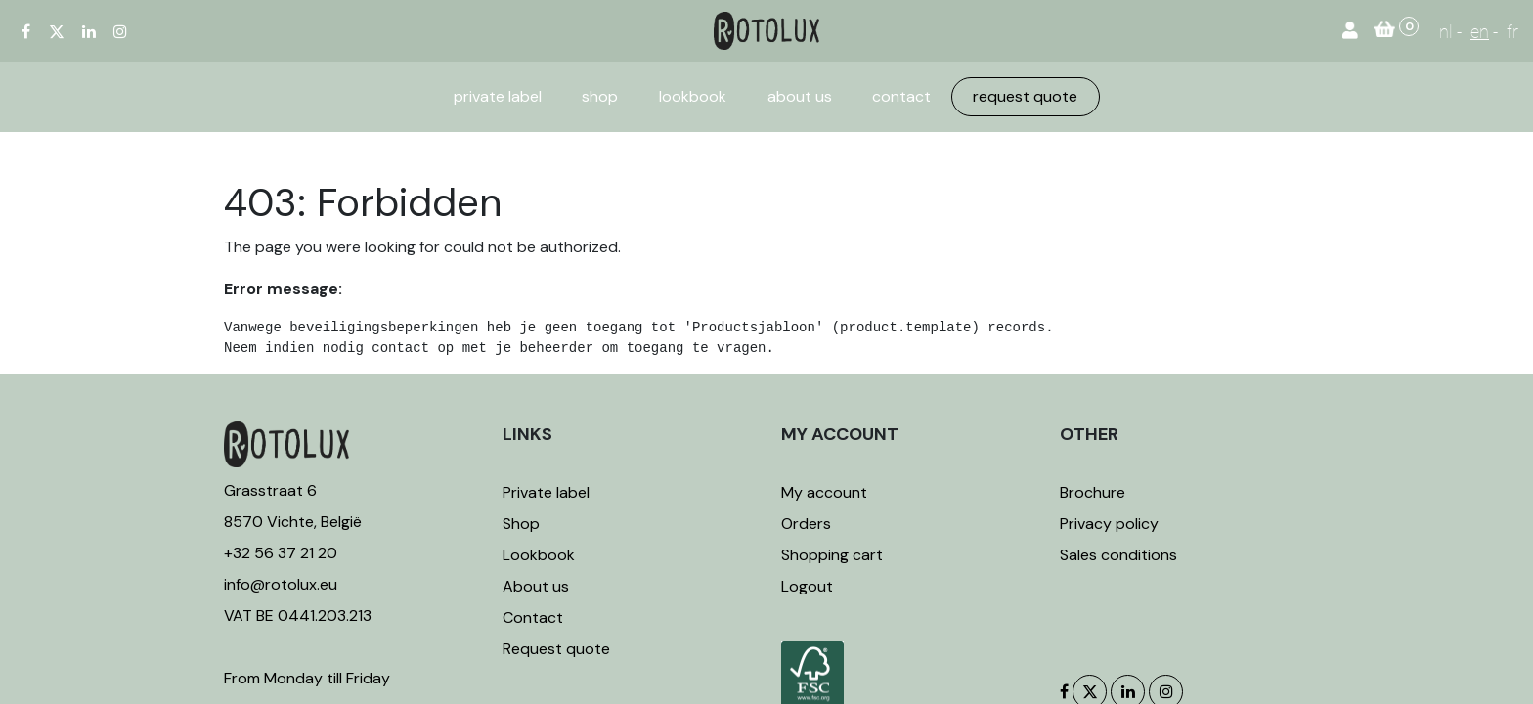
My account (824, 492)
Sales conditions (1118, 555)
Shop (521, 523)
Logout (807, 586)
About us (536, 586)
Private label (548, 492)
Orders (806, 523)
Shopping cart (832, 555)
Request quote (556, 648)
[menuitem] (497, 96)
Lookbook (539, 555)
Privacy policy (1109, 523)
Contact (533, 617)
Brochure (1092, 492)
